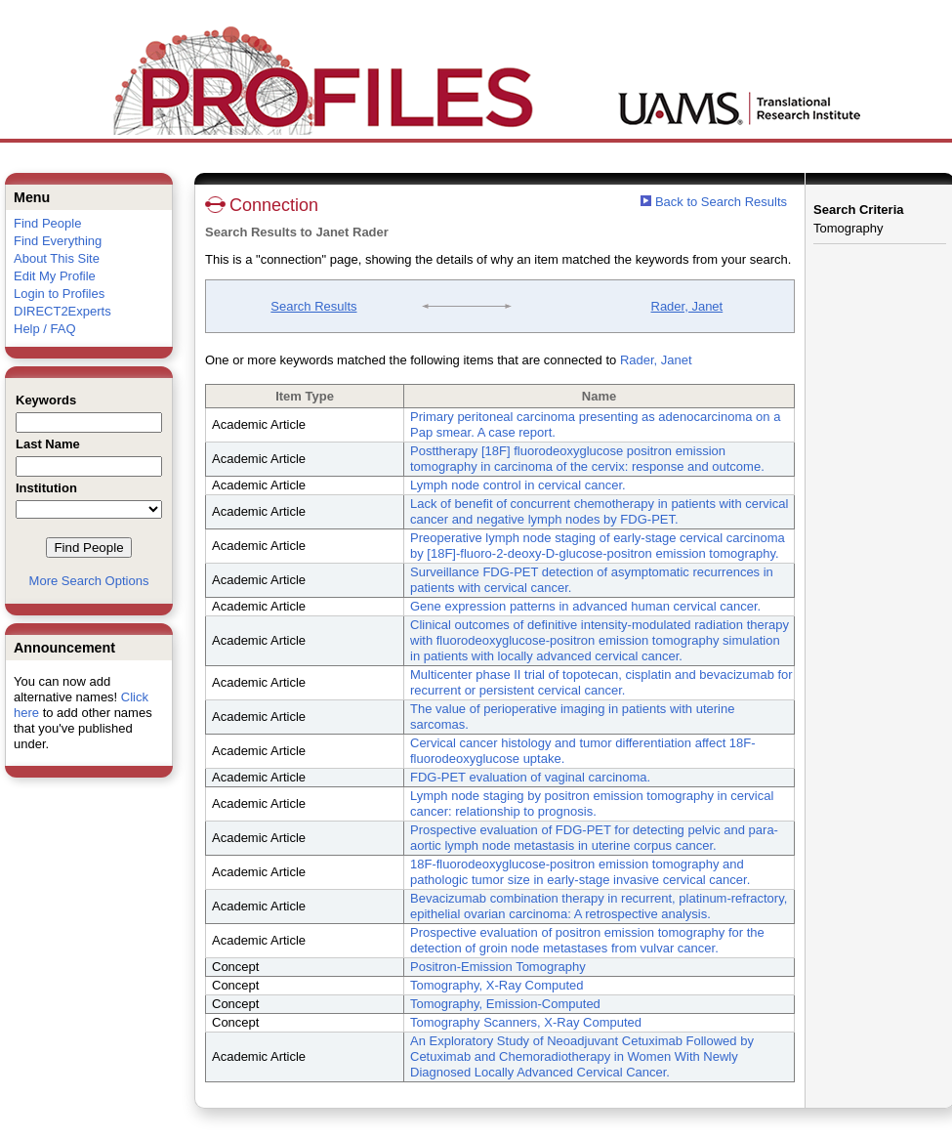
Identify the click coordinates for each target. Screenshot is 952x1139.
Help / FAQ (45, 328)
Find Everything (58, 240)
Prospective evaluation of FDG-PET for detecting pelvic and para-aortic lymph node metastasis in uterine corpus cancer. (594, 838)
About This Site (57, 258)
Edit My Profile (55, 276)
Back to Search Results (714, 201)
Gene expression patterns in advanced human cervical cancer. (585, 606)
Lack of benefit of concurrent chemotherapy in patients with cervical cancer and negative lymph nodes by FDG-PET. (599, 511)
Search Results (313, 306)
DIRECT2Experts (62, 311)
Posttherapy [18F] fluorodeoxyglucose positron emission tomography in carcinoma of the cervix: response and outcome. (587, 458)
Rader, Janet (687, 306)
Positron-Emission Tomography (498, 966)
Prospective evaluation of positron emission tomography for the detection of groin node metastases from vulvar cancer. (587, 940)
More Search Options (89, 580)
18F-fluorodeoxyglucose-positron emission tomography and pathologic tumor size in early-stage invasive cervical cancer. (580, 872)
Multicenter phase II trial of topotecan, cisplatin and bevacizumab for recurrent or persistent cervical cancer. (601, 682)
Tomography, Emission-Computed (505, 1003)
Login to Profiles (59, 293)
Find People (47, 223)
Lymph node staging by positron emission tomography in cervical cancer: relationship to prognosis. (591, 803)
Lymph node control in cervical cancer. (518, 485)
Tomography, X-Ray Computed (497, 985)
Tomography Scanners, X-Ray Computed (526, 1022)
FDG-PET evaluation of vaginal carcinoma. (530, 777)
